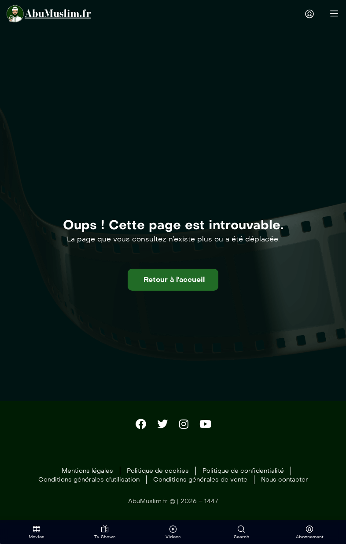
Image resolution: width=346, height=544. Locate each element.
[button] (173, 280)
